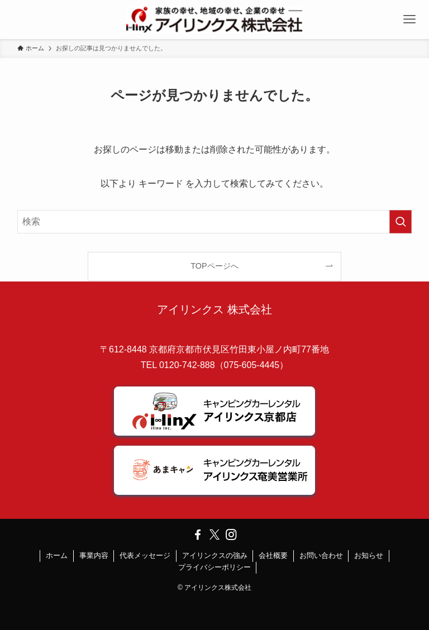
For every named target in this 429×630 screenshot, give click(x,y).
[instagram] (231, 534)
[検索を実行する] (400, 221)
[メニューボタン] (409, 19)
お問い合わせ (321, 555)
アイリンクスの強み (214, 555)
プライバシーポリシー (214, 567)
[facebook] (197, 534)
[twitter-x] (214, 534)
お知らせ (368, 555)
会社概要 (273, 555)
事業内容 (93, 555)
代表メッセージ (145, 555)
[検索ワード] (214, 221)
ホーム (57, 555)
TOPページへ (214, 265)
